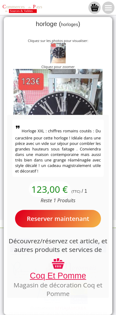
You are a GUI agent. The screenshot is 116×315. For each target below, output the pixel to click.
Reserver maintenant (58, 218)
